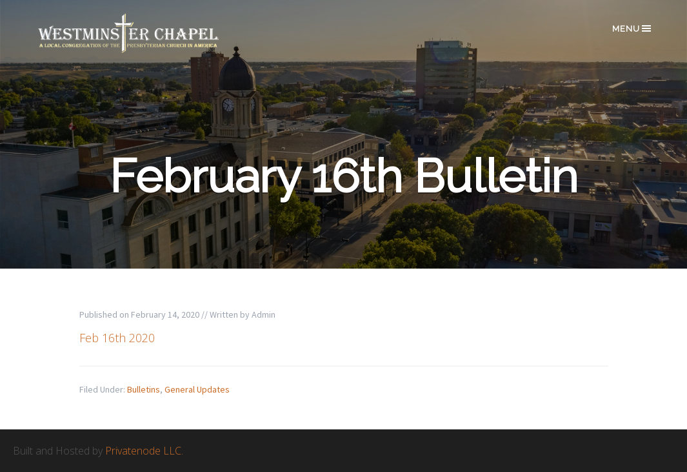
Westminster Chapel (147, 33)
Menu (632, 28)
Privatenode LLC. (144, 451)
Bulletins (143, 389)
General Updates (197, 389)
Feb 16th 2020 (117, 337)
